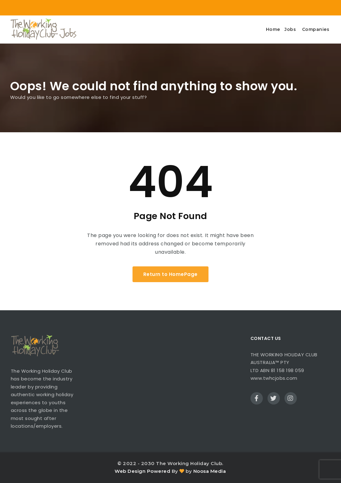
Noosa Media (209, 471)
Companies (316, 29)
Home (273, 29)
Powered (158, 471)
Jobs (290, 29)
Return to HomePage (170, 274)
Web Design (130, 471)
